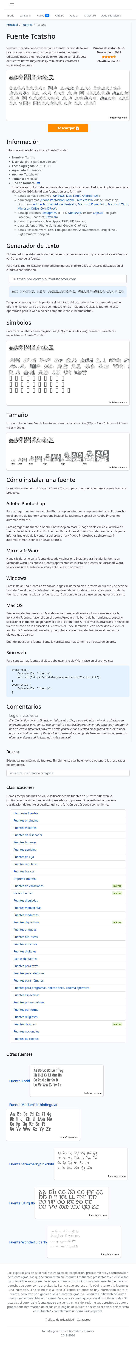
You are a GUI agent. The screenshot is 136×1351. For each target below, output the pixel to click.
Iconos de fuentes (25, 959)
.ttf (38, 183)
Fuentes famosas (25, 842)
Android (87, 196)
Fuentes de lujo (24, 857)
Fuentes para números (29, 980)
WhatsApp (74, 213)
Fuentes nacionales (26, 1031)
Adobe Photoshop (53, 200)
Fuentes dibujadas (26, 900)
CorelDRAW (47, 208)
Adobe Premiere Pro (79, 200)
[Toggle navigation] (11, 4)
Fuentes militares (25, 828)
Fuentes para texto (26, 966)
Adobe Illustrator (65, 204)
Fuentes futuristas (26, 937)
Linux (76, 196)
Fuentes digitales (25, 951)
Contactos (83, 1320)
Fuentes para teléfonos (29, 973)
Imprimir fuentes (25, 879)
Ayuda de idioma (111, 15)
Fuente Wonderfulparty (65, 1242)
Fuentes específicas (26, 995)
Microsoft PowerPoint (92, 204)
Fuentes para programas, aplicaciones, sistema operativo (51, 988)
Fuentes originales (26, 820)
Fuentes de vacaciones (29, 886)
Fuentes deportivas (26, 922)
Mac (69, 196)
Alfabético (90, 15)
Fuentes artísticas (25, 944)
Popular (73, 15)
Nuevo (43, 15)
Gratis (10, 15)
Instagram (49, 213)
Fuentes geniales (25, 850)
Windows (58, 196)
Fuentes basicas (24, 871)
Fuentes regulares (26, 864)
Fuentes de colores (26, 1039)
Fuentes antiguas (25, 930)
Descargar (68, 128)
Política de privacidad (60, 1320)
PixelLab (51, 217)
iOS (96, 196)
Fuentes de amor (25, 1024)
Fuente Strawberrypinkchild (68, 1164)
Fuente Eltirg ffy (59, 1203)
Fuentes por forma (26, 1010)
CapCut (98, 213)
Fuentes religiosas (26, 1017)
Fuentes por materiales (29, 1002)
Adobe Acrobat (43, 204)
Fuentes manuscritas (27, 908)
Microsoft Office (28, 208)
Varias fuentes (23, 893)
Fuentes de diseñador (28, 835)
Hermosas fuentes (26, 813)
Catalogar (25, 15)
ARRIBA (59, 15)
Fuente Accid (56, 1080)
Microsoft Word (118, 204)
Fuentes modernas (26, 915)
